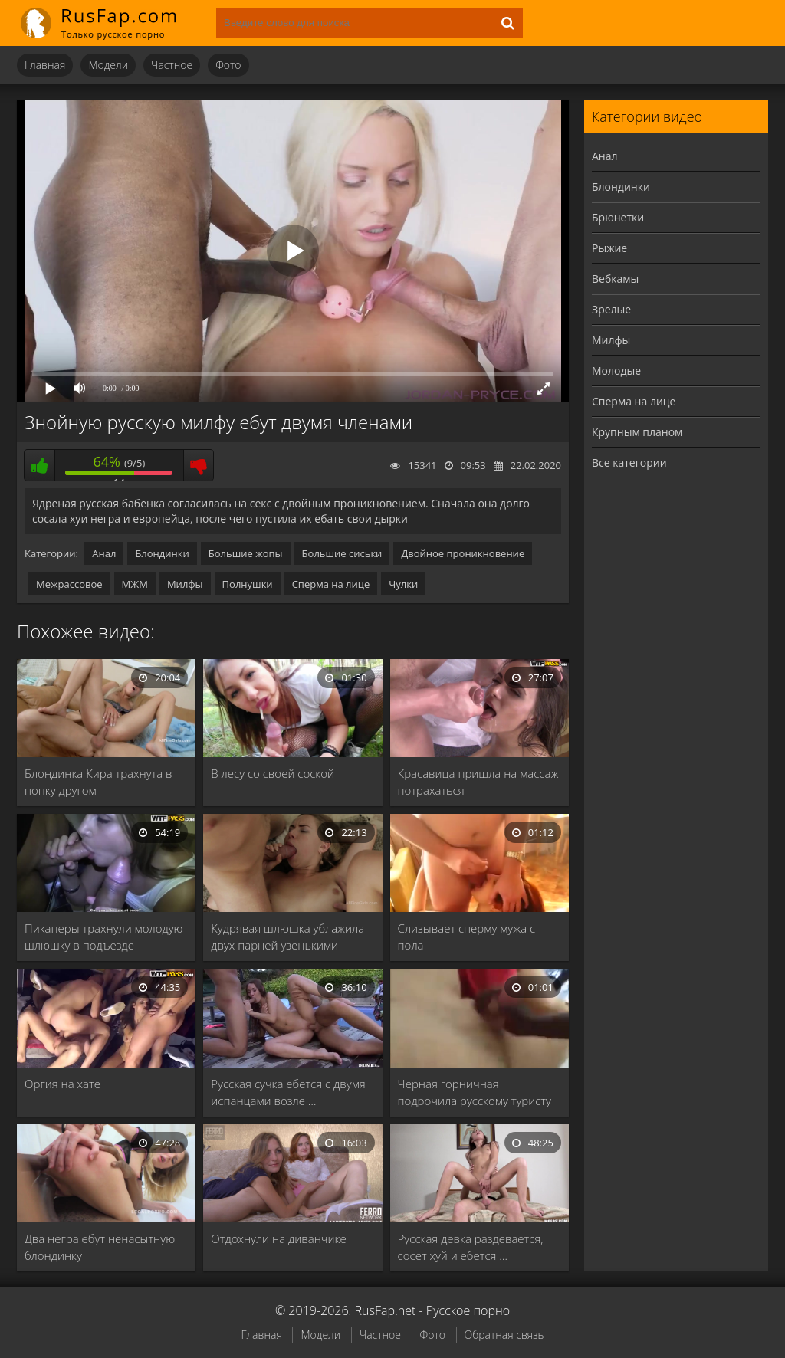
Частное (171, 64)
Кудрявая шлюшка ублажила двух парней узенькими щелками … (287, 936)
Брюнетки (618, 217)
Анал (104, 553)
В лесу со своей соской (272, 773)
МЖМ (135, 584)
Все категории (629, 462)
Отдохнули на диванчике (278, 1238)
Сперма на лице (331, 584)
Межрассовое (69, 584)
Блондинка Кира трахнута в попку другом (98, 782)
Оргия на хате (62, 1083)
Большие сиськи (342, 553)
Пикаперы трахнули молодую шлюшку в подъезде (104, 936)
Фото (228, 64)
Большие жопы (246, 553)
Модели (108, 64)
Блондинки (162, 553)
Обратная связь (504, 1334)
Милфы (185, 584)
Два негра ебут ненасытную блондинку (100, 1247)
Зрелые (611, 309)
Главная (45, 64)
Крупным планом (637, 432)
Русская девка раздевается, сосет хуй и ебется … (471, 1247)
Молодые (616, 370)
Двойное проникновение (462, 553)
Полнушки (247, 584)
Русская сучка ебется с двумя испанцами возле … (288, 1092)
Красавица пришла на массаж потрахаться (478, 782)
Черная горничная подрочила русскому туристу (474, 1092)
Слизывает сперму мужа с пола (467, 936)
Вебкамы (615, 278)
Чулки (403, 584)
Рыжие (609, 248)
